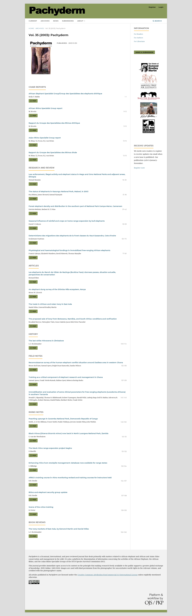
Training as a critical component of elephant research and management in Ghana (66, 377)
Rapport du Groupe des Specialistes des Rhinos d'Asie (53, 152)
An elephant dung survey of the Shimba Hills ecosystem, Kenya (57, 289)
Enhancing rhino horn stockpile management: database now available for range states (68, 463)
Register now (139, 168)
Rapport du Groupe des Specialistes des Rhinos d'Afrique (54, 123)
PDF (34, 101)
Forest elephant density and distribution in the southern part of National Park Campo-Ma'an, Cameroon (75, 206)
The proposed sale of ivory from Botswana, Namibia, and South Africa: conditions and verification (73, 319)
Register (152, 7)
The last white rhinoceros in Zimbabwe (46, 341)
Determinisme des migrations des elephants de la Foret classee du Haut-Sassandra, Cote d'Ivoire (72, 236)
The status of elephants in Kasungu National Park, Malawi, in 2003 (58, 191)
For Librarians (139, 41)
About (80, 21)
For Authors (138, 38)
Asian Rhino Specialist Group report (45, 138)
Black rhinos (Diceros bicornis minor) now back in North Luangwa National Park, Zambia (68, 433)
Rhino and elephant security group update (48, 492)
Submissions (68, 21)
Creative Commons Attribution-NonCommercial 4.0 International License (108, 575)
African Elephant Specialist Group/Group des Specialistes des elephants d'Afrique (65, 94)
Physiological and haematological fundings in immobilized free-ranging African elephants (69, 250)
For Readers (138, 34)
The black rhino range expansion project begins (50, 448)
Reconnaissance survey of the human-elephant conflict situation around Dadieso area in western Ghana (76, 362)
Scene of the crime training (41, 507)
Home (31, 28)
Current (33, 21)
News (55, 21)
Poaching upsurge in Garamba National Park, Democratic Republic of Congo (63, 419)
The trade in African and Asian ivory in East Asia (50, 304)
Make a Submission (144, 52)
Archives (45, 21)
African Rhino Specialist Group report (45, 108)
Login (161, 7)
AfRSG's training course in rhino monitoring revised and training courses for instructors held (70, 478)
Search (157, 21)
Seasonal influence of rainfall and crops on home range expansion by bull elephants (67, 221)
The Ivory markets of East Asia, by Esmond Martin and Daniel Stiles (59, 529)
